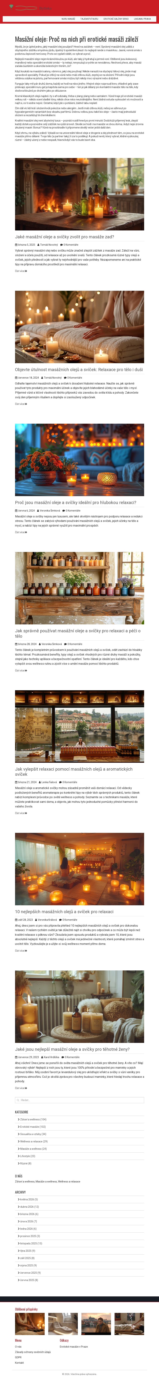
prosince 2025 (29, 1236)
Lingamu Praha (142, 19)
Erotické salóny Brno (116, 19)
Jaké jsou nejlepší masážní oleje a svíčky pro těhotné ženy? (72, 1049)
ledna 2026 (27, 1228)
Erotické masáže (32, 1126)
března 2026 (28, 1214)
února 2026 (27, 1221)
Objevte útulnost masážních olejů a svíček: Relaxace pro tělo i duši (79, 369)
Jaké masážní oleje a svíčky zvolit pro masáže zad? (64, 236)
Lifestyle (26, 1156)
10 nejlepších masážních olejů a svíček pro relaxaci (64, 911)
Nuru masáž (68, 19)
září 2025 (26, 1258)
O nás (18, 1346)
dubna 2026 (28, 1206)
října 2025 (26, 1250)
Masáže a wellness (32, 1148)
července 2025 (29, 1272)
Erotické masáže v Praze (74, 1346)
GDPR (18, 1357)
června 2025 (28, 1280)
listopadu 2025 (30, 1243)
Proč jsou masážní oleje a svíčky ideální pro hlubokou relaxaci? (75, 502)
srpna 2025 (27, 1265)
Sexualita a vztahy (32, 1134)
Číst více (21, 271)
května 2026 (28, 1199)
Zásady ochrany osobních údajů (33, 1352)
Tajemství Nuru (89, 19)
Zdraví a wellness (32, 1119)
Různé (24, 1163)
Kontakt (19, 1362)
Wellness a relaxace (33, 1141)
